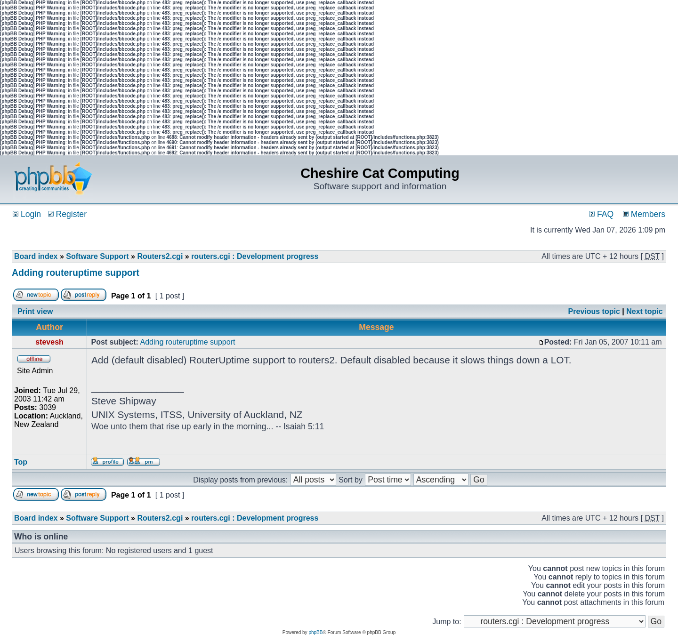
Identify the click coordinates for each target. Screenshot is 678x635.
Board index (35, 256)
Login (27, 214)
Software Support (97, 256)
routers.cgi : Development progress (254, 256)
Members (644, 214)
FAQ (601, 214)
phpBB (315, 632)
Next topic (644, 311)
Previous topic (594, 311)
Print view (35, 311)
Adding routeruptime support (75, 272)
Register (67, 214)
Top (20, 462)
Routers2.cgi (160, 256)
